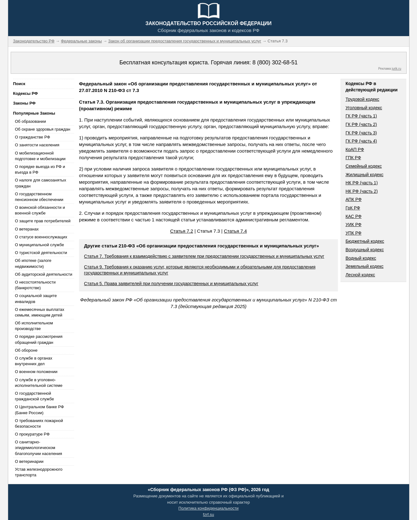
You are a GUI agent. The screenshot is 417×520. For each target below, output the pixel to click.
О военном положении (36, 371)
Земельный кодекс (364, 266)
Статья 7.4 (235, 231)
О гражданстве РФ (32, 137)
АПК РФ (353, 199)
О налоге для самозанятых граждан (40, 183)
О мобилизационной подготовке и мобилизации (40, 156)
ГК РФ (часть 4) (361, 141)
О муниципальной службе (39, 244)
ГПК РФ (353, 157)
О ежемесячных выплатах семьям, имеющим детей (39, 312)
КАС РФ (353, 216)
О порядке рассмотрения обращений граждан (39, 339)
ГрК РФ (352, 207)
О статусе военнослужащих (41, 237)
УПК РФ (353, 233)
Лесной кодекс (360, 274)
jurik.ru (396, 68)
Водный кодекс (360, 258)
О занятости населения (37, 145)
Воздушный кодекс (364, 249)
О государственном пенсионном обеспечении (39, 197)
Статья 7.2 (181, 231)
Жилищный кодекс (364, 174)
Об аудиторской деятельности (43, 274)
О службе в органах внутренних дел (33, 361)
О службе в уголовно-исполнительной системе (39, 382)
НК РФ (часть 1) (361, 182)
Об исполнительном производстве (34, 326)
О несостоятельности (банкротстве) (35, 285)
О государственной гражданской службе (34, 396)
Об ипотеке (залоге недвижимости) (33, 263)
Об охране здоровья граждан (42, 129)
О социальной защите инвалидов (36, 298)
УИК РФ (353, 224)
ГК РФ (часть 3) (361, 132)
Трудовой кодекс (362, 99)
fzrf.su (208, 514)
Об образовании (30, 121)
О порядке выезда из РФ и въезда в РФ (40, 169)
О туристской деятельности (41, 252)
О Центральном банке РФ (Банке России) (39, 409)
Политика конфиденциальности (209, 508)
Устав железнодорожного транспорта (38, 472)
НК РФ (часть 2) (361, 191)
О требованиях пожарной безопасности (39, 423)
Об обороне (26, 350)
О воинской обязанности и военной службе (40, 210)
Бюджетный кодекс (364, 241)
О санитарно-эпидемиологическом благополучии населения (38, 448)
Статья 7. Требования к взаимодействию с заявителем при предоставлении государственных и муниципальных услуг (204, 256)
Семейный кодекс (363, 166)
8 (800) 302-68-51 (274, 62)
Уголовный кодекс (363, 107)
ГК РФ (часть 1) (361, 115)
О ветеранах (27, 229)
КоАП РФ (354, 149)
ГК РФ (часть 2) (361, 124)
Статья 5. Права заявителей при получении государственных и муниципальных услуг (171, 283)
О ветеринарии (29, 461)
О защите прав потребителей (43, 221)
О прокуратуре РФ (32, 434)
